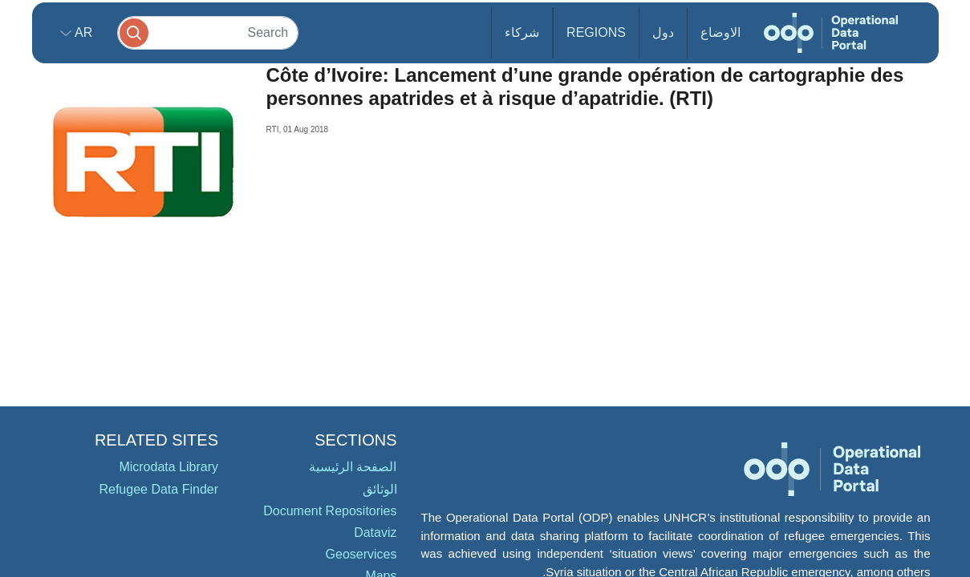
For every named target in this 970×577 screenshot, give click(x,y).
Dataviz (375, 532)
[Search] (207, 32)
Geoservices (361, 554)
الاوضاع (720, 32)
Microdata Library (168, 467)
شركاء (522, 32)
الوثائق (380, 489)
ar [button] (82, 32)
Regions (596, 32)
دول (663, 32)
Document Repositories (329, 511)
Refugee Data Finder (158, 489)
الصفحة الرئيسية (352, 467)
